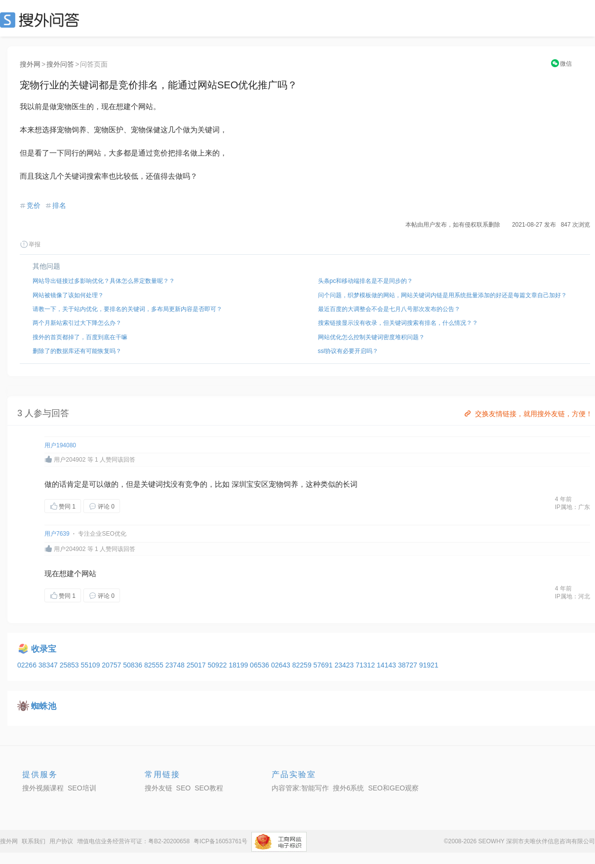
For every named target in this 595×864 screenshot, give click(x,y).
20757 (112, 665)
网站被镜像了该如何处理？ (68, 295)
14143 (387, 665)
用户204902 (69, 459)
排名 (59, 205)
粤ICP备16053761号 (220, 841)
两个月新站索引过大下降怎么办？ (77, 322)
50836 (133, 665)
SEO (42, 20)
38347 (49, 665)
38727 (408, 665)
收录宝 (43, 649)
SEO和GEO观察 (393, 788)
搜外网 (30, 64)
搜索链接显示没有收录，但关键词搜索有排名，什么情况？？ (398, 322)
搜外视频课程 (43, 788)
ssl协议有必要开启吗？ (348, 351)
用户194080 (60, 445)
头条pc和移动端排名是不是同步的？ (365, 280)
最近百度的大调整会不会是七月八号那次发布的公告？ (389, 309)
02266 (28, 665)
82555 (154, 665)
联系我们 (33, 841)
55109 (91, 665)
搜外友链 (158, 788)
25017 (197, 665)
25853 (70, 665)
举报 (30, 244)
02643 (281, 665)
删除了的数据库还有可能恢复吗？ (77, 351)
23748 (176, 665)
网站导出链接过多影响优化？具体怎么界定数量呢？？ (104, 280)
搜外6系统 (348, 788)
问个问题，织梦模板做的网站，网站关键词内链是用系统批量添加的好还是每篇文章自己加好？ (442, 295)
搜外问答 (60, 64)
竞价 (33, 205)
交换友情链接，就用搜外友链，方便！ (528, 414)
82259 (303, 665)
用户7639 (57, 533)
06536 (260, 665)
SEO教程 (209, 788)
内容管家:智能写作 (300, 788)
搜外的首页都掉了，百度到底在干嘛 (80, 337)
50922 (218, 665)
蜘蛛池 (43, 706)
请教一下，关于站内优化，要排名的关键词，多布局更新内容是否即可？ (127, 309)
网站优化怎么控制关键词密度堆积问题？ (371, 337)
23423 (345, 665)
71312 (366, 665)
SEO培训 (82, 788)
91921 (428, 665)
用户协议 (61, 841)
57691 (324, 665)
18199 (239, 665)
